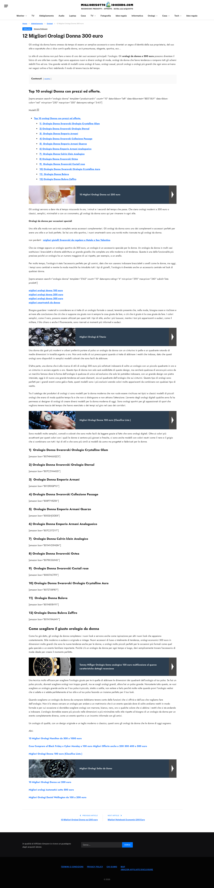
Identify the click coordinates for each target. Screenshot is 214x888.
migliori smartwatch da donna (45, 301)
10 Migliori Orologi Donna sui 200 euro (50, 781)
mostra (47, 78)
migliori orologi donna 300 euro (46, 297)
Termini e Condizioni (71, 865)
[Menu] (6, 6)
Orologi (151, 16)
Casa (83, 16)
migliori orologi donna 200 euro (46, 293)
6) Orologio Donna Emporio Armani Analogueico (66, 148)
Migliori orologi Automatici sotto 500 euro (52, 788)
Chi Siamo (112, 865)
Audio (61, 16)
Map (123, 865)
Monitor (20, 16)
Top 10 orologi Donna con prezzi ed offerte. (58, 118)
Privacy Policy (94, 865)
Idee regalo (121, 16)
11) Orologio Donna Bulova (54, 173)
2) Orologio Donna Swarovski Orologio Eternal (65, 128)
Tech (176, 16)
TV (33, 16)
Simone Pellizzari (40, 29)
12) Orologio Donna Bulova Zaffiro (58, 178)
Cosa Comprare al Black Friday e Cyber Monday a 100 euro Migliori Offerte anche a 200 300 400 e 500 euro (89, 745)
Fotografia (106, 16)
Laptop (72, 16)
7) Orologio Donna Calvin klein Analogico (62, 153)
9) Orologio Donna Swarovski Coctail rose (62, 163)
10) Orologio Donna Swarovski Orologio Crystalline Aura (70, 168)
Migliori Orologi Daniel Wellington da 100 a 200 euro (58, 796)
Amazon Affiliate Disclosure (138, 868)
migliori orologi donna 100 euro (46, 289)
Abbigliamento (46, 16)
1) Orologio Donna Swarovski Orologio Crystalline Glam (70, 123)
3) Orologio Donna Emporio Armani (59, 133)
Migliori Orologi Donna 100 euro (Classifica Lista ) (56, 752)
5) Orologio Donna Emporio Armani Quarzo (63, 143)
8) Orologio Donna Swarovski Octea (59, 158)
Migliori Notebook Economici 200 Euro (127, 818)
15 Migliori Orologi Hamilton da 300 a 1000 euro (56, 737)
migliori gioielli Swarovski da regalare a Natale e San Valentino (77, 239)
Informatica (137, 16)
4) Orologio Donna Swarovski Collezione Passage (66, 138)
